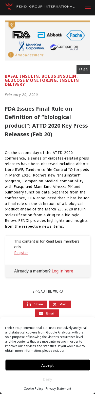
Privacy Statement (58, 388)
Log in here (62, 271)
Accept (47, 365)
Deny (47, 379)
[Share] (35, 304)
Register (21, 252)
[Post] (59, 304)
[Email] (47, 313)
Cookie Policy (33, 388)
